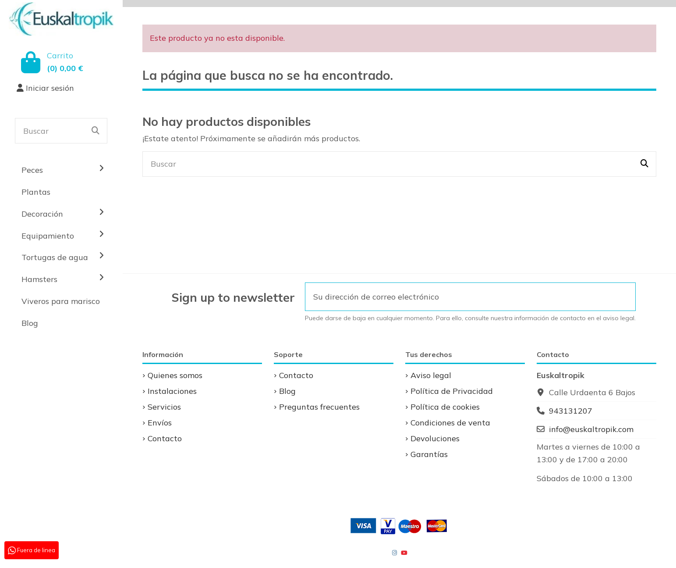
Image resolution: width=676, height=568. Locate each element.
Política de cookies (445, 407)
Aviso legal (431, 375)
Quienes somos (175, 375)
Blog (287, 391)
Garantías (429, 454)
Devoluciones (435, 438)
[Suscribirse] (623, 297)
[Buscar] (95, 130)
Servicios (164, 407)
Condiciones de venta (450, 423)
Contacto (165, 438)
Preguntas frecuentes (319, 407)
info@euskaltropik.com (591, 429)
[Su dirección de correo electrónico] (458, 297)
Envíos (160, 423)
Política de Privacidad (452, 391)
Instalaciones (172, 391)
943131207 (570, 411)
